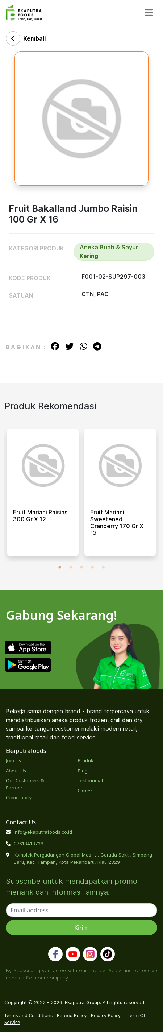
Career (85, 790)
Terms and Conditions (28, 1015)
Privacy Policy (105, 970)
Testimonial (90, 780)
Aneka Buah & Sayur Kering (109, 252)
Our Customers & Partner (25, 784)
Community (19, 797)
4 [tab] (92, 567)
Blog (83, 770)
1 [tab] (59, 567)
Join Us (13, 760)
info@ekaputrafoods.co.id (43, 832)
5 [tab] (103, 567)
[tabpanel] (43, 495)
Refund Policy (72, 1015)
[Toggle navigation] (149, 12)
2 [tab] (70, 567)
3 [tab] (81, 567)
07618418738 (28, 843)
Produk (85, 760)
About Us (16, 770)
